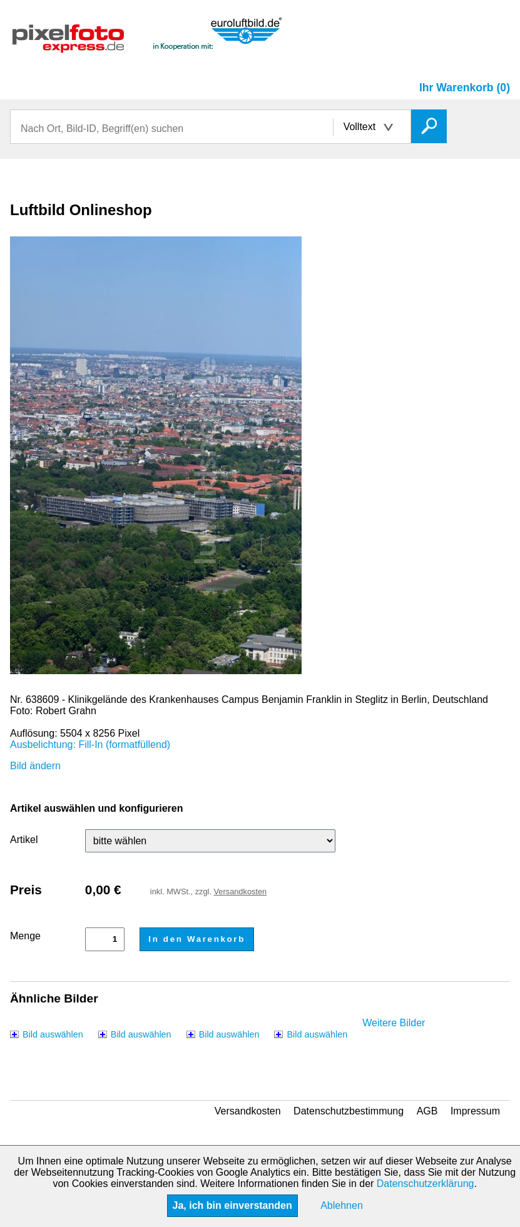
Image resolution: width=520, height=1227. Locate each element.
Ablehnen (341, 1205)
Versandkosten (240, 891)
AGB (427, 1111)
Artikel (24, 839)
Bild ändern (35, 765)
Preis (26, 889)
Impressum (475, 1111)
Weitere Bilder (393, 1022)
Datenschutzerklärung (425, 1183)
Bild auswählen (53, 1034)
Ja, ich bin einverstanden (232, 1205)
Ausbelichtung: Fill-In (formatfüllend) (90, 744)
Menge (25, 936)
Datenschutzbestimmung (348, 1111)
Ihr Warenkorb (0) (464, 87)
